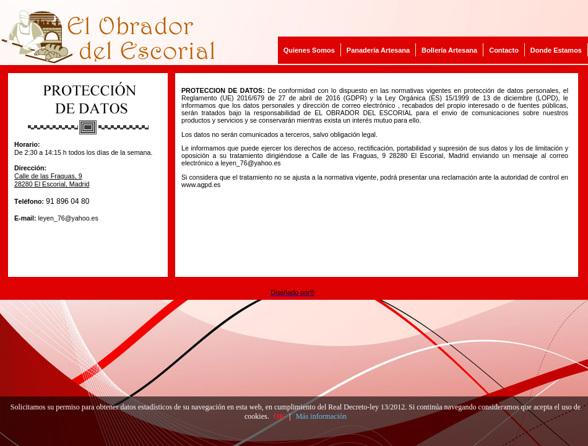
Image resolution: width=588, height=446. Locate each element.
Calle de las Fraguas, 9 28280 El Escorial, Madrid (51, 180)
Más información (321, 416)
